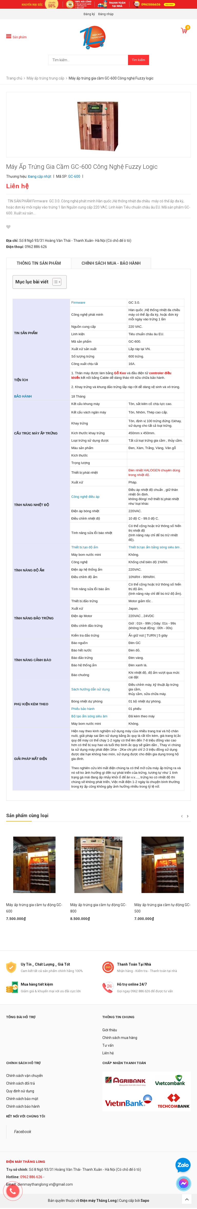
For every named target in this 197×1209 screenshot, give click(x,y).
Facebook (22, 1132)
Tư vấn (108, 1046)
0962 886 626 (31, 1178)
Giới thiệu (109, 1031)
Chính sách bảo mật (22, 1100)
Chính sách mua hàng (119, 1039)
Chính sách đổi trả (20, 1084)
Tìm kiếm (138, 60)
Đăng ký (89, 14)
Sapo (145, 1202)
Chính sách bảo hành (23, 1107)
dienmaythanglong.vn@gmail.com (45, 1185)
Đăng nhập (105, 14)
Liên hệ (108, 1054)
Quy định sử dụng (20, 1092)
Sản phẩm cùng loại (27, 815)
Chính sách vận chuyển (24, 1077)
